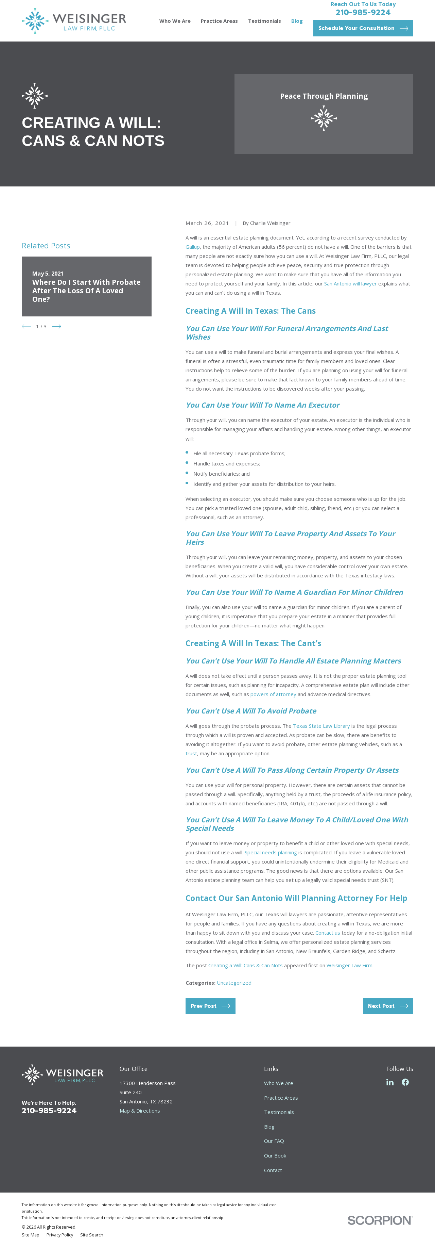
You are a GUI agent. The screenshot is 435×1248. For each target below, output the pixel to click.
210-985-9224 (363, 12)
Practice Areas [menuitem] (219, 20)
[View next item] (56, 326)
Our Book (275, 1155)
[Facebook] (405, 1082)
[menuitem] (30, 1235)
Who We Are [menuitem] (175, 20)
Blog (269, 1126)
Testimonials (279, 1112)
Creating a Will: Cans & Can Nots (245, 965)
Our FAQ (274, 1140)
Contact (273, 1170)
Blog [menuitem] (297, 20)
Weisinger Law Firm (349, 965)
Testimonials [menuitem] (264, 20)
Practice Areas (281, 1097)
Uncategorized (234, 982)
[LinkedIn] (390, 1082)
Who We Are (278, 1083)
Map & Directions (140, 1110)
